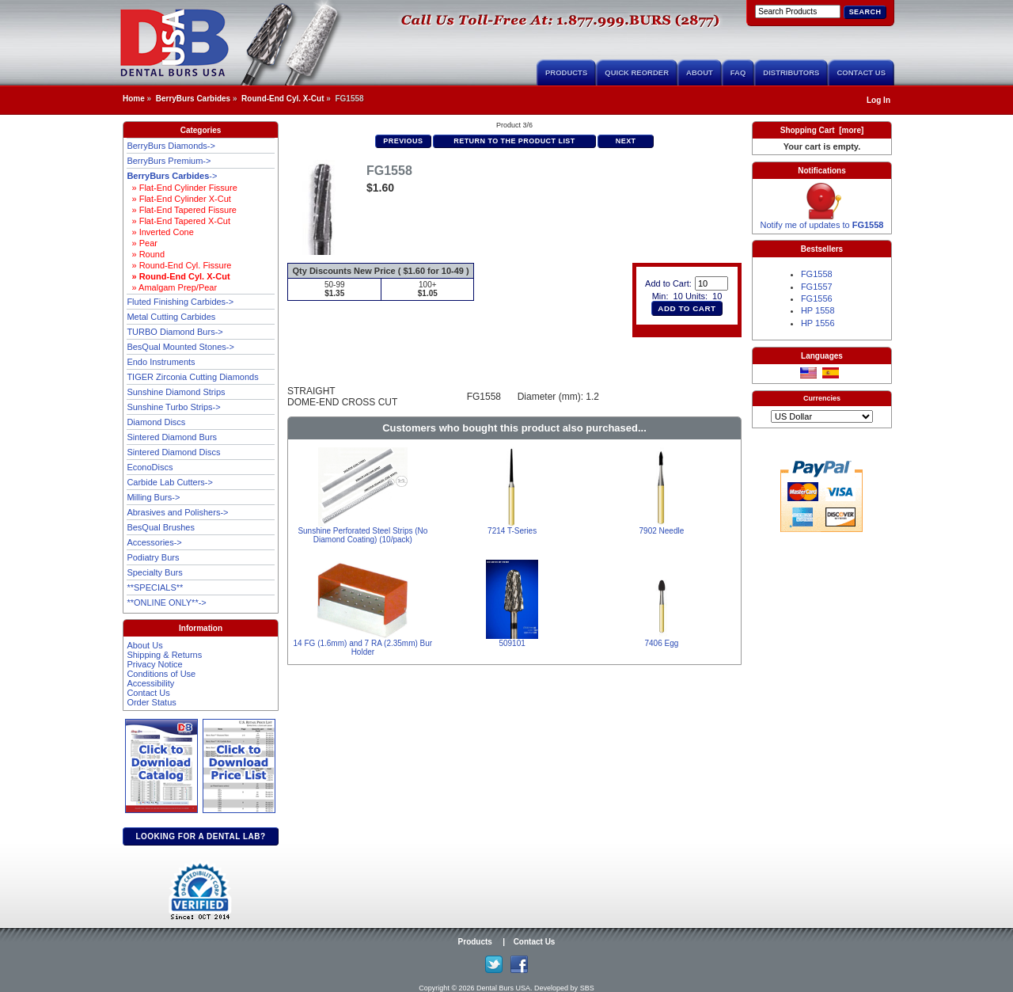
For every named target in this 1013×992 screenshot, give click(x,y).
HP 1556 (818, 323)
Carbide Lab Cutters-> (170, 482)
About (699, 72)
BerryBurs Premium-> (169, 160)
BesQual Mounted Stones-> (180, 347)
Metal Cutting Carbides (171, 316)
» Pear (142, 243)
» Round (146, 254)
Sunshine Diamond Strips (176, 392)
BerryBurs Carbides (193, 98)
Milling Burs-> (153, 497)
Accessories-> (154, 542)
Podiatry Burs (153, 557)
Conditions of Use (161, 673)
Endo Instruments (161, 362)
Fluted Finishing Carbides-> (180, 301)
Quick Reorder (637, 72)
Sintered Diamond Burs (172, 437)
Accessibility (150, 683)
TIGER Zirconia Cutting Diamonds (192, 377)
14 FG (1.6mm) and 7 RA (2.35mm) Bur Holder (363, 647)
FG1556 (817, 298)
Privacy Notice (154, 664)
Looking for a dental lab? (200, 836)
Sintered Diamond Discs (173, 452)
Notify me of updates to (822, 221)
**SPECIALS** (155, 587)
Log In (878, 100)
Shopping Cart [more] (822, 130)
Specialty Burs (154, 572)
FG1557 (817, 286)
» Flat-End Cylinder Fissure (182, 187)
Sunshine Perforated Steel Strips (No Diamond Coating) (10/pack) (362, 535)
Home (134, 98)
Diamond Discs (156, 422)
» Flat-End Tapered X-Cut (178, 221)
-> (172, 176)
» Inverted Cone (160, 232)
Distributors (791, 72)
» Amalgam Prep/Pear (172, 287)
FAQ (738, 72)
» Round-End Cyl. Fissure (179, 265)
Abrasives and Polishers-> (177, 512)
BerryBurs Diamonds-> (171, 145)
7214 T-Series (512, 530)
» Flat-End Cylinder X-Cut (178, 198)
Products (566, 72)
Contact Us (861, 72)
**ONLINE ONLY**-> (166, 602)
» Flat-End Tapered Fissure (182, 210)
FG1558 (817, 274)
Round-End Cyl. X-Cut (282, 98)
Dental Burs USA (503, 988)
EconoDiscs (150, 467)
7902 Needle (662, 530)
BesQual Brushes (161, 527)
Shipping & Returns (164, 654)
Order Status (151, 702)
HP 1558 (818, 310)
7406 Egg (661, 643)
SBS (587, 988)
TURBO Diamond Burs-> (174, 331)
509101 (512, 643)
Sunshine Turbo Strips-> (173, 407)
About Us (144, 645)
